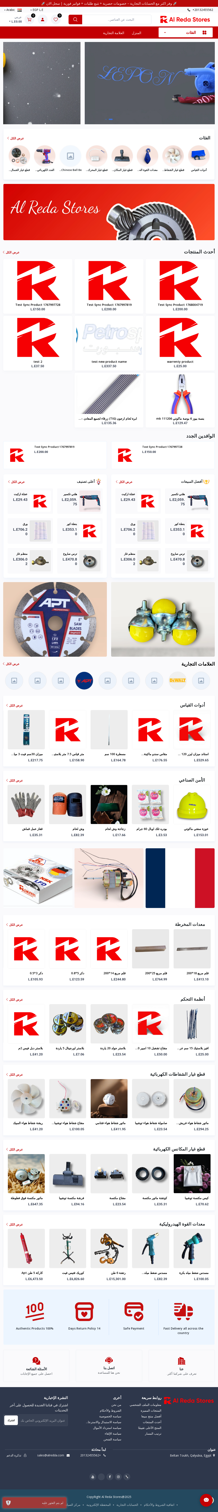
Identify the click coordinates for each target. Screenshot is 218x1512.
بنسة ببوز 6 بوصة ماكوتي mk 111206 (180, 418)
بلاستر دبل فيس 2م (72, 1048)
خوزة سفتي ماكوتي (196, 829)
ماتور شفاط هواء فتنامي (152, 1123)
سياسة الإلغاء (113, 1433)
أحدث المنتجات (152, 1422)
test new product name (109, 362)
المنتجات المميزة (151, 1410)
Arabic (14, 10)
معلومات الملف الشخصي (145, 1405)
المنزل (136, 32)
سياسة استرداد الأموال (107, 1428)
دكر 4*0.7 (36, 973)
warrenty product (180, 362)
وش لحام (78, 829)
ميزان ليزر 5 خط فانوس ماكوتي (27, 754)
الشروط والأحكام (110, 1410)
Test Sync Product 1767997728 (37, 305)
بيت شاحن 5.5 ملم (31, 1048)
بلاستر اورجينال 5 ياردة (111, 1048)
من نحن (116, 1405)
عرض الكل (16, 138)
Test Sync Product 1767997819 (109, 305)
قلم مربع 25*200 (197, 973)
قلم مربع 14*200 (156, 973)
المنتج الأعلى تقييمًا (149, 1428)
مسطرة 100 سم (156, 754)
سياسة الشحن (112, 1439)
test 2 (37, 362)
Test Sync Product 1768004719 (180, 305)
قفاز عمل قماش (32, 829)
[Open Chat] (206, 1500)
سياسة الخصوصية (110, 1416)
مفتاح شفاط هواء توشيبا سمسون (110, 1123)
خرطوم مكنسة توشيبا (29, 1198)
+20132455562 (200, 10)
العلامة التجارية (113, 32)
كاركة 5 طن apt (73, 1273)
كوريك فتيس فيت (114, 1273)
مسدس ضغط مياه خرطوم (197, 1273)
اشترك (11, 1420)
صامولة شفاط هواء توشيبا (192, 1123)
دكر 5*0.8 (118, 973)
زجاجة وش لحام (115, 829)
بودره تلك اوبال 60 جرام (151, 829)
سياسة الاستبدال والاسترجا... (103, 1422)
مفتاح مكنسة (159, 1198)
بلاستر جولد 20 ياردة (154, 1048)
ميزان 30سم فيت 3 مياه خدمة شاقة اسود (69, 754)
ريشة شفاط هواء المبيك (69, 1123)
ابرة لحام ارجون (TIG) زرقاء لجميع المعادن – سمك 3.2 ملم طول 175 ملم (109, 418)
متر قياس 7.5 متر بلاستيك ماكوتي (109, 754)
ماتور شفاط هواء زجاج (28, 1123)
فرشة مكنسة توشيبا (112, 1198)
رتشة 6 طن (159, 1273)
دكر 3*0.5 (77, 973)
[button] (107, 119)
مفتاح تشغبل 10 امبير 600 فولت (192, 1048)
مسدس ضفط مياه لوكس (27, 1273)
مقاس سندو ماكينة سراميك (196, 754)
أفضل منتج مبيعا (151, 1416)
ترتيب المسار (153, 1433)
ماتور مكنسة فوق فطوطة (68, 1198)
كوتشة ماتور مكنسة (196, 1198)
